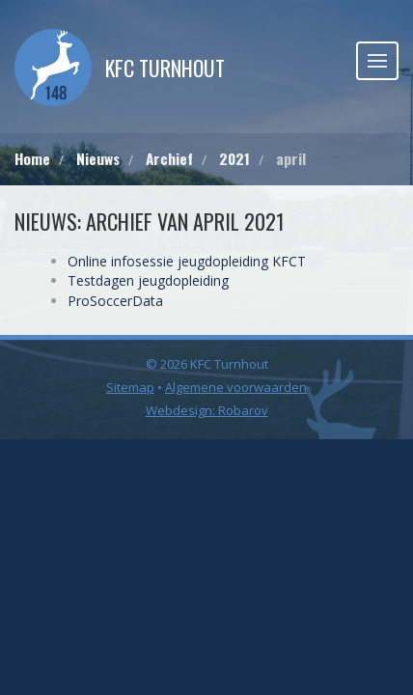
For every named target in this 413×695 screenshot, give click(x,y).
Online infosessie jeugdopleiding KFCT (187, 261)
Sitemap (130, 387)
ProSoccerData (115, 301)
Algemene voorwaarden (236, 387)
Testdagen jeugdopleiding (148, 280)
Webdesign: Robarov (207, 410)
